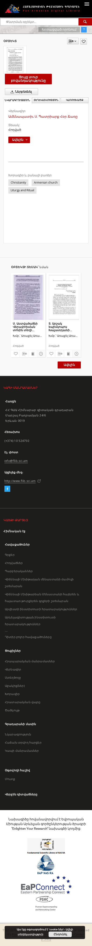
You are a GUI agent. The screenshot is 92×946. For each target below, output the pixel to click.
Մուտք (10, 779)
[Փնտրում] (85, 21)
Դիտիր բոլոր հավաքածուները (28, 637)
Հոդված (14, 130)
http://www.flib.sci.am (20, 481)
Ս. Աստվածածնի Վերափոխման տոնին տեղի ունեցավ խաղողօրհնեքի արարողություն (25, 327)
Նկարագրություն (18, 734)
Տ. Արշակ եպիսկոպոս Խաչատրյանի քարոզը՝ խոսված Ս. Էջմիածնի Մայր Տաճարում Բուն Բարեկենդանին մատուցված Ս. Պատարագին (64, 327)
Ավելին (69, 365)
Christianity (18, 182)
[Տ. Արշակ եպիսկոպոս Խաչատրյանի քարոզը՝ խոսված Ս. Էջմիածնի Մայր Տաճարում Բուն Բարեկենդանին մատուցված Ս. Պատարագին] (64, 297)
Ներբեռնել (20, 91)
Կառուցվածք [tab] (74, 100)
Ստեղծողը (13, 678)
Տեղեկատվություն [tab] (46, 100)
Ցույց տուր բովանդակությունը (28, 78)
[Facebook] (7, 489)
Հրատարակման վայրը (23, 702)
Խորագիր (12, 694)
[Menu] (86, 3)
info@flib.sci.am (16, 461)
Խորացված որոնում (59, 29)
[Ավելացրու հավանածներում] (83, 41)
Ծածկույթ (12, 710)
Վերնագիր (13, 669)
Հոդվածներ (14, 563)
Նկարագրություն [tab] (17, 100)
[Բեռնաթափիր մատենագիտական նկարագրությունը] (24, 354)
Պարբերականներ (19, 571)
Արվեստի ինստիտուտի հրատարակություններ (41, 609)
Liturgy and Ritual (22, 190)
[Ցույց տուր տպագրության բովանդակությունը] (32, 354)
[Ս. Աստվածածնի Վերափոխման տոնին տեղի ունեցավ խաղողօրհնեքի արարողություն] (28, 297)
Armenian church (46, 182)
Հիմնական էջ (14, 531)
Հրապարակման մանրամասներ (30, 661)
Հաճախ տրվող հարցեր (23, 742)
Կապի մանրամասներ (22, 751)
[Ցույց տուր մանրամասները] (40, 354)
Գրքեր (10, 555)
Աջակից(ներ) (15, 686)
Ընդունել (60, 934)
